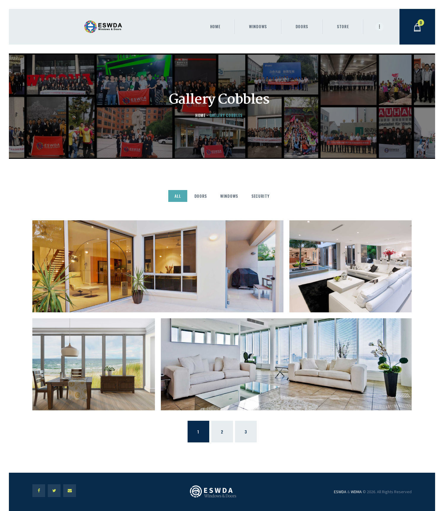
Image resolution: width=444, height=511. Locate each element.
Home (200, 115)
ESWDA (340, 491)
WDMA (356, 491)
